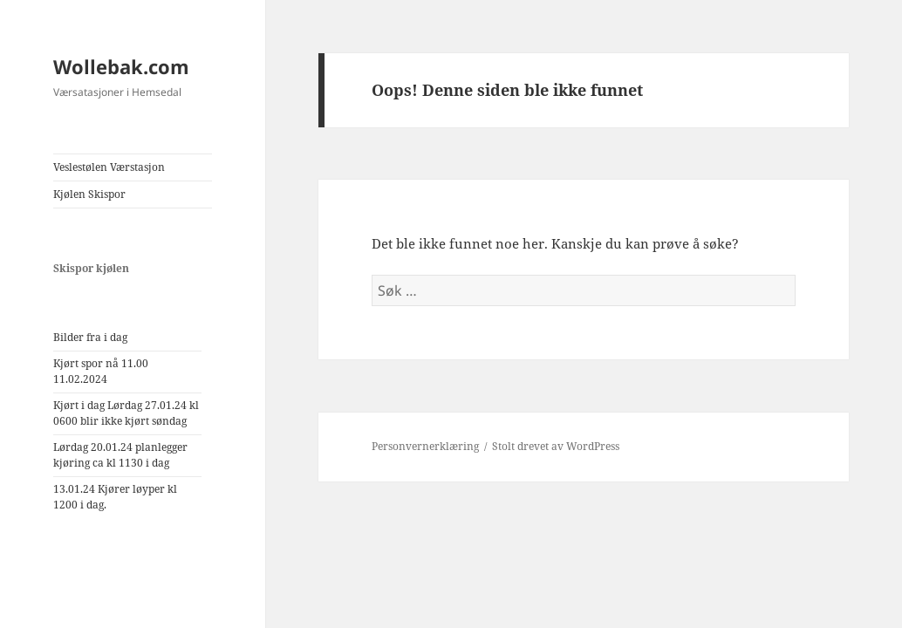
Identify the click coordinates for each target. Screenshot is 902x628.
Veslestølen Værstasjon (109, 167)
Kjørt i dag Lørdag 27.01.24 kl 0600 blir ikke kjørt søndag (126, 413)
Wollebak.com (121, 66)
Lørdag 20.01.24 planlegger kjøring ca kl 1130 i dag (120, 455)
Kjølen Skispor (89, 194)
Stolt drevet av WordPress (555, 446)
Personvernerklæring (425, 446)
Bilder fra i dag (90, 337)
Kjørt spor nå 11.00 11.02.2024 (100, 371)
